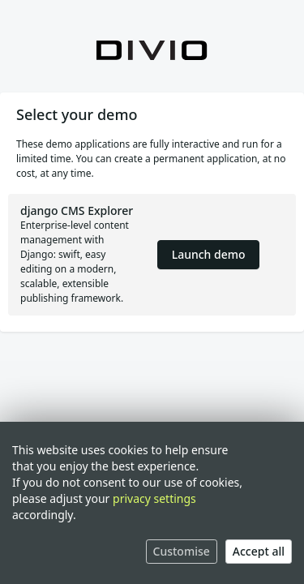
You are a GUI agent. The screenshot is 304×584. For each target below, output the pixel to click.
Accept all (259, 551)
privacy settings (154, 498)
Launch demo (209, 254)
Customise (181, 551)
